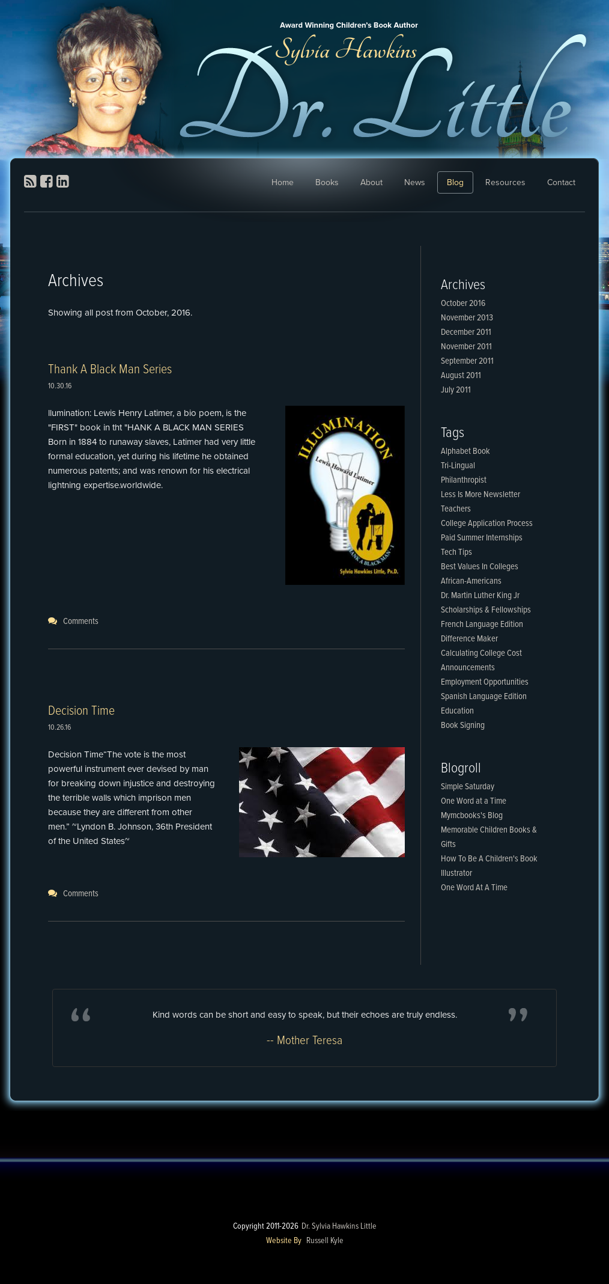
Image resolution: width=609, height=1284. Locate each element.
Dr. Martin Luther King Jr (480, 596)
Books (327, 182)
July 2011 (456, 390)
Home (282, 182)
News (414, 182)
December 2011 (466, 332)
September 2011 (467, 361)
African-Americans (471, 581)
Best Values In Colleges (479, 567)
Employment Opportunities (485, 682)
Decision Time (81, 711)
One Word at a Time (473, 801)
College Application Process (487, 524)
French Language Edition (482, 625)
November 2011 (466, 347)
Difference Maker (469, 639)
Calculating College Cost (481, 653)
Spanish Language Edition (484, 697)
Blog (455, 182)
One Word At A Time (474, 888)
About (371, 182)
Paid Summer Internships (482, 538)
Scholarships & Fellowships (486, 610)
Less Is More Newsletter (480, 495)
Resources (505, 182)
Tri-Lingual (458, 466)
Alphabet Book (465, 451)
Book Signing (463, 726)
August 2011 (461, 376)
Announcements (468, 668)
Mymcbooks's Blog (472, 816)
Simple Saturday (467, 787)
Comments (80, 622)
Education (457, 711)
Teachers (456, 509)
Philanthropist (463, 480)
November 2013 (467, 318)
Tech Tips (456, 552)
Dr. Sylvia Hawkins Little (339, 1226)
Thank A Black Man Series (110, 370)
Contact (561, 182)
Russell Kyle (325, 1240)
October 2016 (463, 304)
